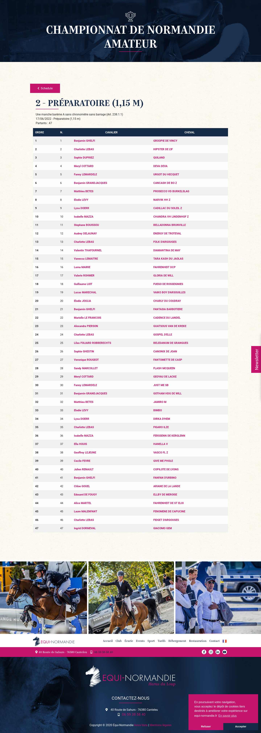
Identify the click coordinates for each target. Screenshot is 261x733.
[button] (224, 641)
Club (119, 641)
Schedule (45, 88)
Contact (214, 641)
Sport (151, 641)
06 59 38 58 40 (103, 652)
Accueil (108, 641)
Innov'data (141, 725)
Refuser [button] (206, 726)
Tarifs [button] (161, 641)
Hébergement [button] (177, 641)
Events (140, 641)
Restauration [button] (197, 641)
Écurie (129, 641)
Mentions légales (160, 725)
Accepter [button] (240, 726)
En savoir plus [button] (227, 715)
